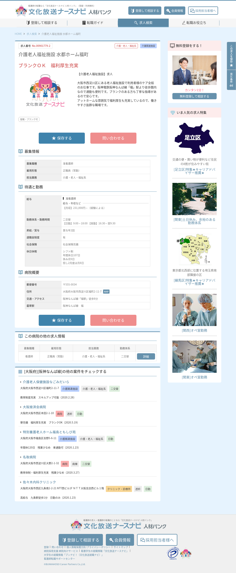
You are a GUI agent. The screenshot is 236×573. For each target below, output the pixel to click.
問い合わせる (113, 138)
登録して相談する (145, 10)
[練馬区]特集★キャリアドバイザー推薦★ (194, 282)
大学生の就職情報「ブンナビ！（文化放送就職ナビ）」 (74, 554)
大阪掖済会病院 (34, 406)
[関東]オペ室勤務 (194, 377)
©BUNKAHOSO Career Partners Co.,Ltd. (64, 564)
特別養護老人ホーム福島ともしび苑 (49, 432)
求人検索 (145, 22)
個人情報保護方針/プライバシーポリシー (89, 547)
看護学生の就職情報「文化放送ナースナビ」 (105, 551)
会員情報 (174, 10)
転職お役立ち (196, 22)
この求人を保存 (231, 56)
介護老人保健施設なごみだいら (46, 381)
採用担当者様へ (203, 10)
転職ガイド (95, 22)
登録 (46, 547)
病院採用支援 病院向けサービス (61, 551)
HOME (18, 34)
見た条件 (231, 80)
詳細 (146, 356)
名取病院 (29, 457)
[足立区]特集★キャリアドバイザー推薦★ (194, 171)
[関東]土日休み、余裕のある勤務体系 (194, 221)
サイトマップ (121, 547)
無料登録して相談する (194, 96)
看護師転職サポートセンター (59, 558)
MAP (106, 291)
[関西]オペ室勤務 (194, 330)
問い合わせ (58, 547)
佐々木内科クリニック (39, 482)
